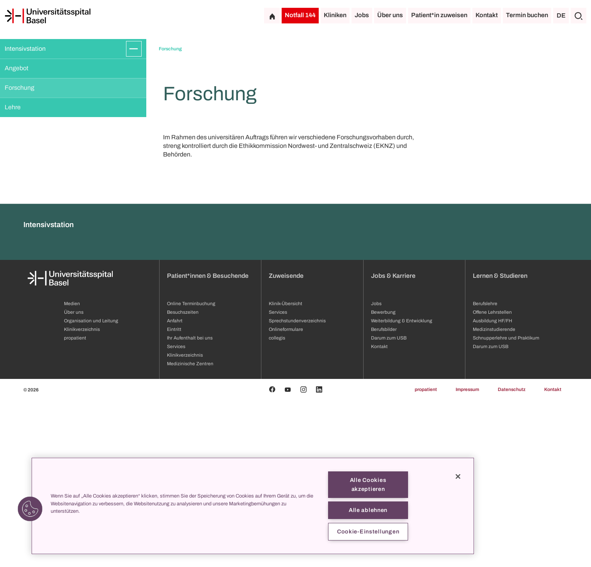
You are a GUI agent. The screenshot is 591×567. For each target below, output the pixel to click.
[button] (30, 508)
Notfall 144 (300, 15)
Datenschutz (511, 556)
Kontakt (487, 15)
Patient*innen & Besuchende (207, 442)
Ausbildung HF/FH (492, 488)
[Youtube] (288, 556)
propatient (426, 556)
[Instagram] (303, 556)
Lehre (13, 107)
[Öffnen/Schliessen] (134, 49)
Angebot (16, 68)
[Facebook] (272, 556)
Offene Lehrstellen (492, 479)
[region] (252, 506)
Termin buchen (527, 15)
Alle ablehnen (368, 510)
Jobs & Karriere (393, 442)
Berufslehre (485, 470)
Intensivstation (25, 48)
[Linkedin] (319, 556)
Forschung (19, 87)
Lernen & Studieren (500, 442)
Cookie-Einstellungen (368, 531)
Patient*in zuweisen (439, 15)
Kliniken (335, 15)
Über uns (390, 15)
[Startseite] (48, 16)
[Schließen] (458, 476)
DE (561, 15)
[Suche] (578, 15)
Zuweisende (286, 442)
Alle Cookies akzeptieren (368, 484)
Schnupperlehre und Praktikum (506, 505)
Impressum (467, 556)
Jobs (362, 15)
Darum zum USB (490, 513)
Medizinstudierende (494, 496)
